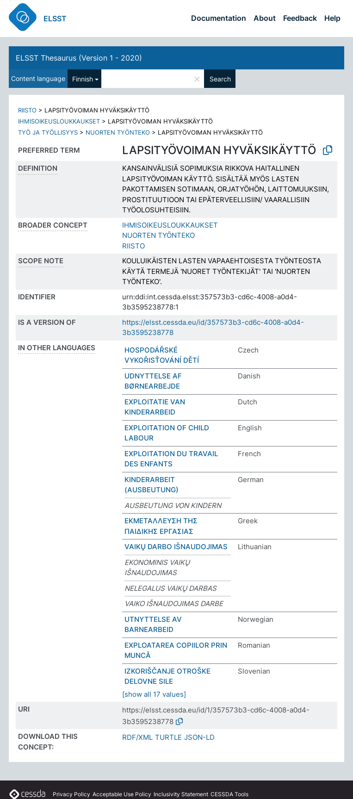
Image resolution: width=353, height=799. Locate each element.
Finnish (82, 79)
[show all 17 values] (154, 694)
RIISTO (27, 110)
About (265, 18)
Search (220, 79)
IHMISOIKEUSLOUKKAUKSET (59, 121)
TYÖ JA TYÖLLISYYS (48, 132)
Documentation (218, 18)
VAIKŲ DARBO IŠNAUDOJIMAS (176, 546)
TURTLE (168, 737)
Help (332, 18)
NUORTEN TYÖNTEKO (118, 132)
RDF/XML (137, 737)
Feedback (300, 18)
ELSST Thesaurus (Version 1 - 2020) (79, 57)
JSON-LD (199, 737)
